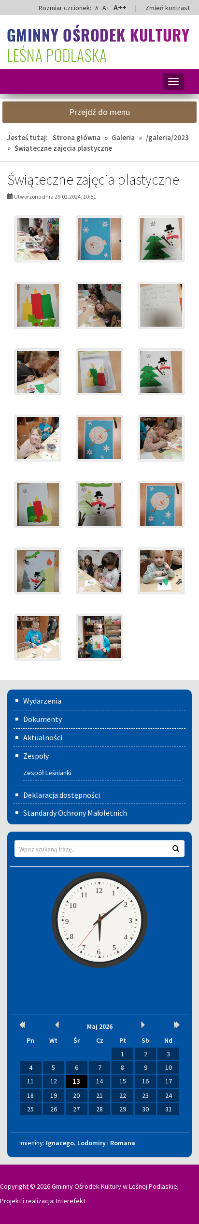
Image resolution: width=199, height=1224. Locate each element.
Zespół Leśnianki (47, 772)
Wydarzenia (42, 701)
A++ (120, 7)
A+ (106, 7)
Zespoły (36, 756)
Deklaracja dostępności (61, 795)
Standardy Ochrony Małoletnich (75, 813)
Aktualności (42, 737)
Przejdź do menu (99, 111)
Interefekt (70, 1200)
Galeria (123, 137)
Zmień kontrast (167, 7)
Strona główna (76, 137)
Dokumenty (42, 719)
